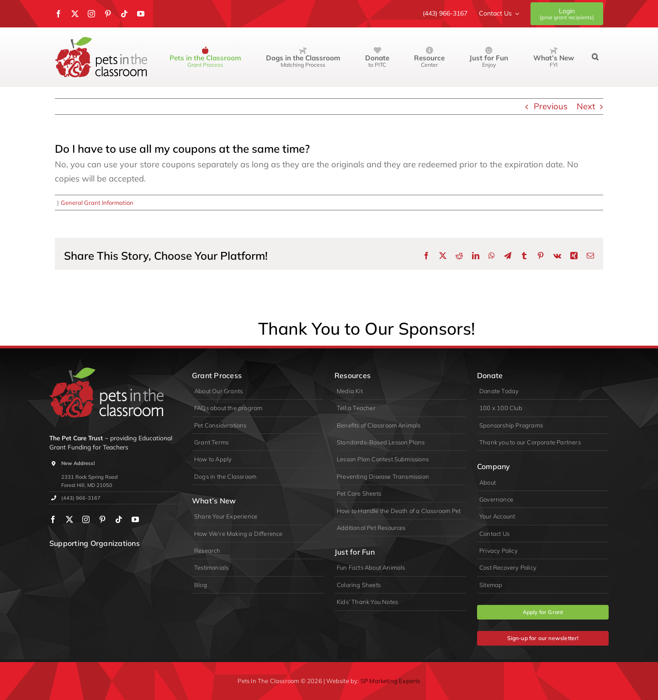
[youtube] (140, 13)
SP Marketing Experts (390, 680)
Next (586, 106)
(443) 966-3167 (81, 498)
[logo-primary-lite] (106, 371)
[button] (595, 57)
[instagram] (91, 13)
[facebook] (58, 13)
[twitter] (75, 13)
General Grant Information (97, 202)
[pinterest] (107, 13)
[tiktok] (124, 13)
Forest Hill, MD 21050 (86, 485)
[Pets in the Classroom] (101, 41)
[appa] (132, 561)
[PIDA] (98, 561)
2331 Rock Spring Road (89, 477)
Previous (551, 106)
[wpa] (64, 561)
